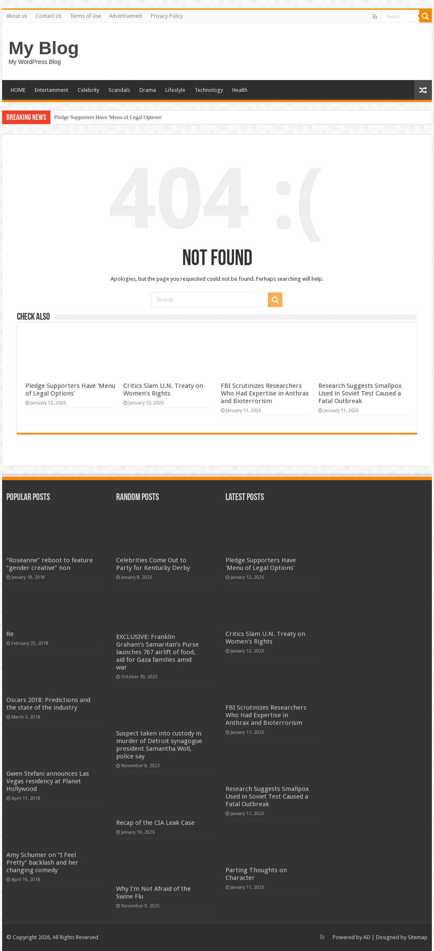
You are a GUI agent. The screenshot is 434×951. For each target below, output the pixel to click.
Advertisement (125, 16)
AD (366, 937)
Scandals (119, 90)
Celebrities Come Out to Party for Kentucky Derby (153, 564)
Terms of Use (85, 16)
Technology (209, 90)
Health (240, 90)
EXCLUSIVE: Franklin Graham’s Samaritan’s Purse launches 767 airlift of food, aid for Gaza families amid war (157, 652)
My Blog (43, 48)
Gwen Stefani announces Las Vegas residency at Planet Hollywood (47, 781)
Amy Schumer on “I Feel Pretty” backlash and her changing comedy (42, 862)
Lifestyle (175, 90)
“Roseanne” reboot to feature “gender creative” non (49, 564)
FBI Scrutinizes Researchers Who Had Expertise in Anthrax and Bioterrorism (265, 393)
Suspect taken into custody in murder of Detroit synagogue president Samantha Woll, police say (159, 745)
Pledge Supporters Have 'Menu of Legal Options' (108, 117)
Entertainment (51, 90)
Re (10, 634)
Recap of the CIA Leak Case (155, 823)
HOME (18, 90)
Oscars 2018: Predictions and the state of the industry (48, 703)
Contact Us (48, 16)
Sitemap (418, 937)
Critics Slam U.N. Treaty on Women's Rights (163, 389)
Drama (147, 90)
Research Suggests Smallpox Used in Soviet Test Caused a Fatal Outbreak (360, 393)
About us (16, 16)
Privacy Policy (167, 16)
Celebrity (88, 90)
